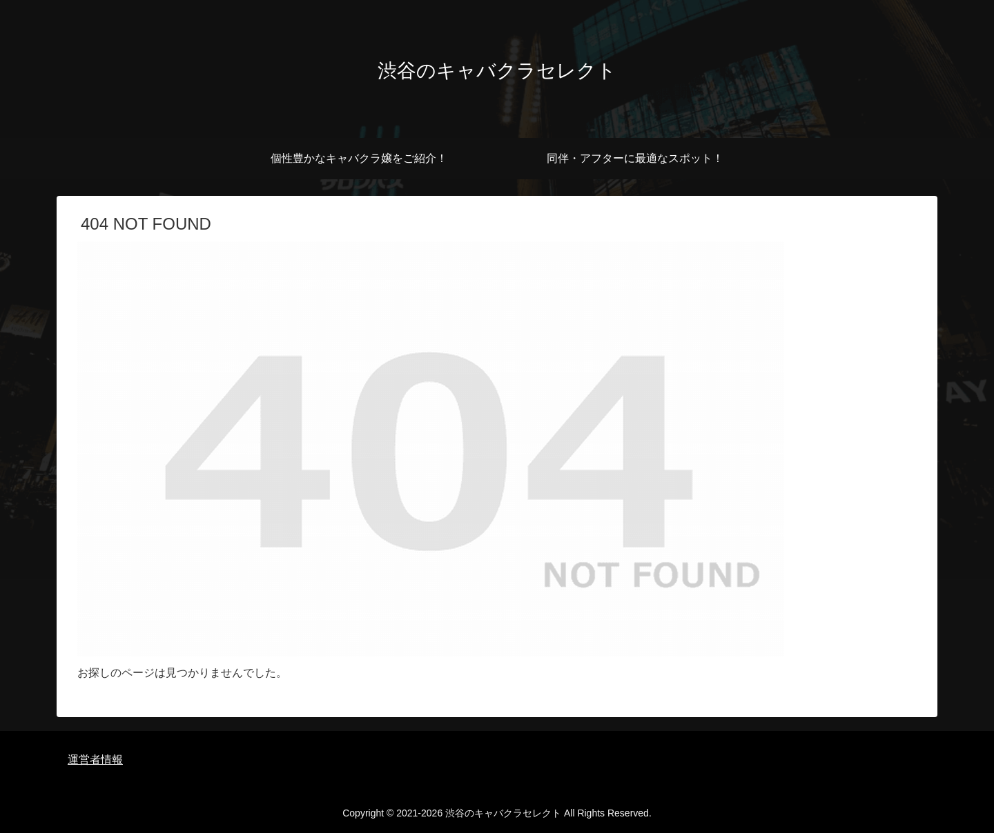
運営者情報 (95, 759)
